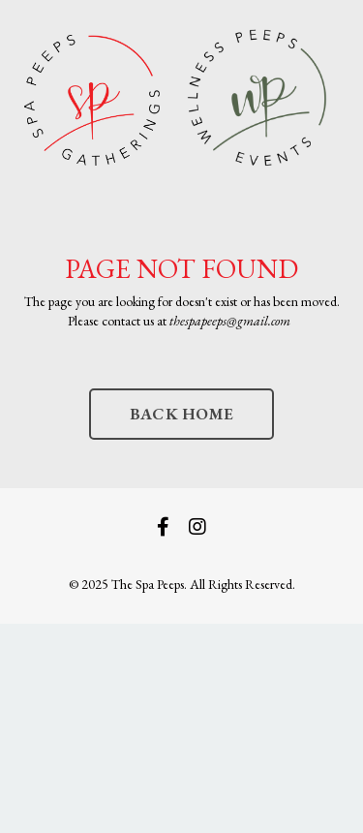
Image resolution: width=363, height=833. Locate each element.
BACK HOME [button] (181, 413)
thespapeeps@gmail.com (229, 320)
